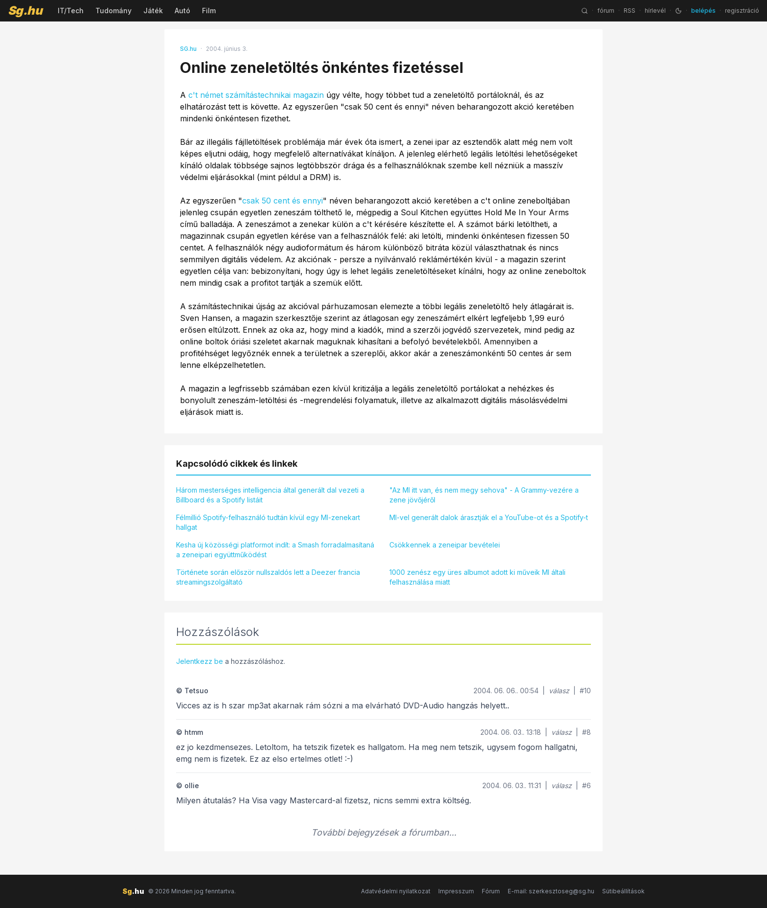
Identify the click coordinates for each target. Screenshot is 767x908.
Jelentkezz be (199, 661)
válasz (559, 690)
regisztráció (742, 10)
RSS (629, 10)
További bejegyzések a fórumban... (383, 832)
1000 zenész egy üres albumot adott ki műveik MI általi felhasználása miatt (477, 577)
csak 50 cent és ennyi (282, 200)
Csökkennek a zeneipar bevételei (444, 545)
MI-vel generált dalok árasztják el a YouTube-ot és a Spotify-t (488, 517)
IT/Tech (71, 10)
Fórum (491, 891)
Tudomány (113, 10)
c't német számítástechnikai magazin (256, 95)
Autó (182, 10)
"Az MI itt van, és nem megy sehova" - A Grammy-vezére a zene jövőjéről (484, 495)
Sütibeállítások (623, 891)
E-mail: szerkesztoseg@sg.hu (551, 891)
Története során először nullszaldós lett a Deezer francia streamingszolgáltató (268, 577)
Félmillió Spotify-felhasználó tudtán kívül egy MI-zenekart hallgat (268, 522)
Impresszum (456, 891)
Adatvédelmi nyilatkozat (395, 891)
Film (209, 10)
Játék (153, 10)
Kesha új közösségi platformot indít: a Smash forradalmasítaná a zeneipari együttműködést (275, 550)
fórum (605, 10)
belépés (703, 10)
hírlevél (655, 10)
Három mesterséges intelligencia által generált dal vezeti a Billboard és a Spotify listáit (270, 495)
